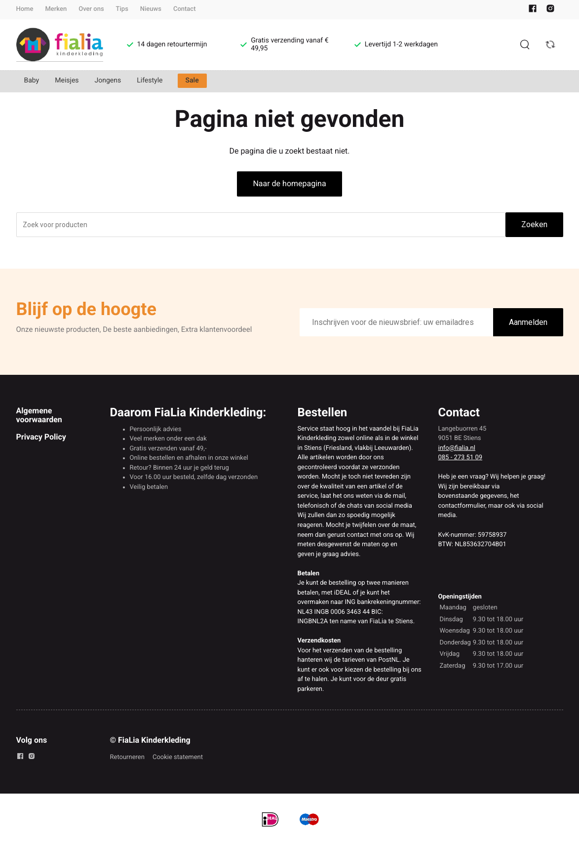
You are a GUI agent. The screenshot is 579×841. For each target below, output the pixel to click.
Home (25, 9)
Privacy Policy (41, 436)
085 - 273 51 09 (460, 457)
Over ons (91, 9)
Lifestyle (149, 80)
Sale (192, 80)
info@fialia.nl (456, 448)
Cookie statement (178, 757)
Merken (56, 9)
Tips (122, 9)
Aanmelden (528, 322)
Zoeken (534, 224)
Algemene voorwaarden (39, 415)
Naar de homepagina (289, 183)
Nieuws (150, 9)
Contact (184, 9)
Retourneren (127, 757)
